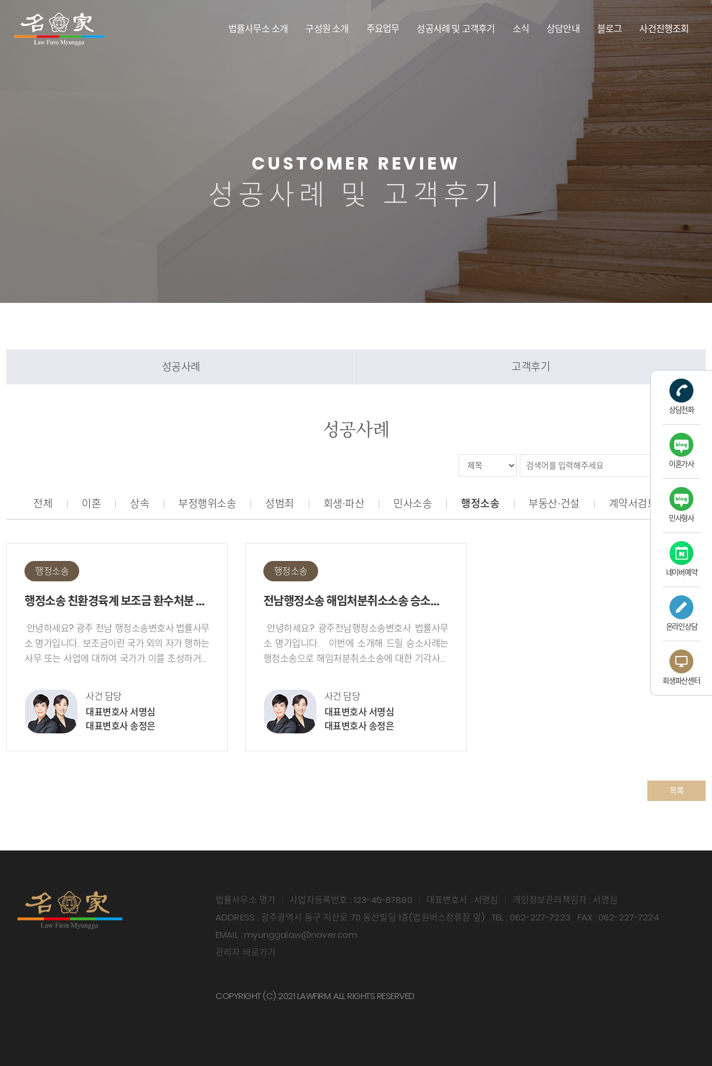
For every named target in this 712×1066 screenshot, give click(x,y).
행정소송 (480, 503)
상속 (139, 503)
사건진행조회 (664, 29)
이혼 (91, 503)
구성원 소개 (326, 29)
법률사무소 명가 (59, 29)
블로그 (609, 29)
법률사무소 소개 (258, 29)
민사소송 (412, 503)
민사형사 (681, 505)
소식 (521, 29)
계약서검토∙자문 (644, 503)
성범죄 (279, 503)
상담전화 (681, 397)
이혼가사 (681, 451)
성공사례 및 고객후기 (456, 29)
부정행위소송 (207, 503)
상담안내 (563, 29)
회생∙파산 (344, 503)
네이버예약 (681, 559)
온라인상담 (681, 613)
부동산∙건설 (553, 503)
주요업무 (383, 29)
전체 (42, 503)
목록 (676, 790)
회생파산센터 (681, 668)
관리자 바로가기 (246, 952)
